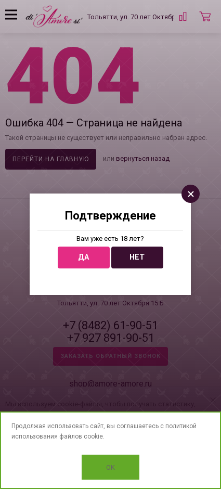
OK (110, 467)
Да (83, 257)
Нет (137, 257)
